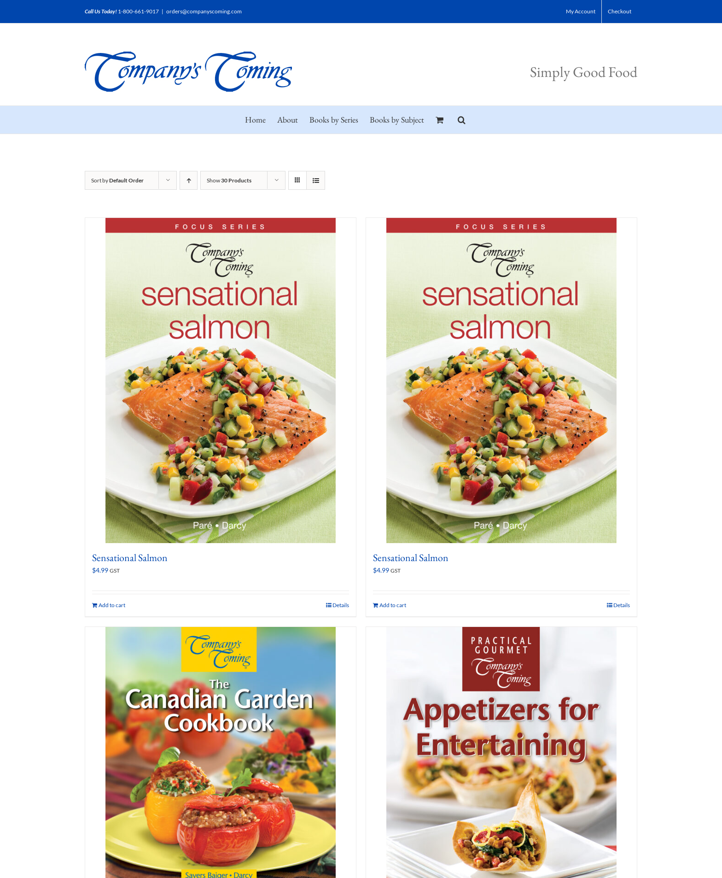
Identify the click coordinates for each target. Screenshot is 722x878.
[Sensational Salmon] (220, 380)
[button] (462, 120)
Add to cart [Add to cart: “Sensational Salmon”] (112, 605)
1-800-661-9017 (138, 11)
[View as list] (316, 180)
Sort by (117, 180)
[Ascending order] (189, 180)
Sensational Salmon (130, 557)
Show (229, 180)
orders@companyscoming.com (204, 11)
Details (340, 605)
